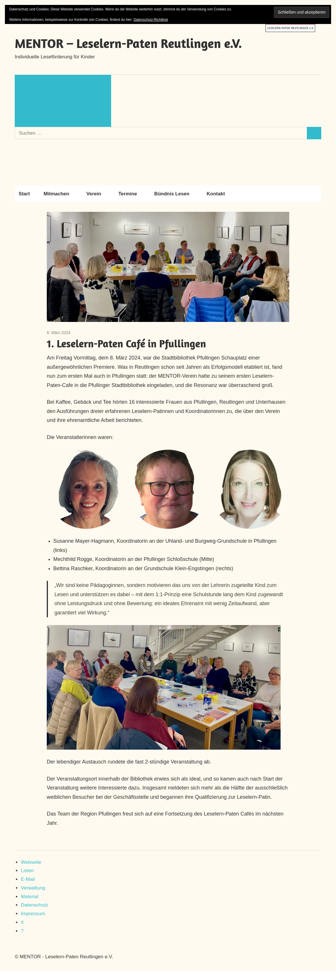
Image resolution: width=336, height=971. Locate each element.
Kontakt (216, 194)
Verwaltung (33, 888)
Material (29, 896)
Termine (130, 194)
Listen (27, 870)
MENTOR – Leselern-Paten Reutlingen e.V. (128, 43)
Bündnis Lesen (174, 194)
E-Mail (28, 879)
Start (24, 194)
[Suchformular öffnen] (63, 101)
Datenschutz (34, 905)
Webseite (31, 862)
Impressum (33, 913)
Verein (96, 194)
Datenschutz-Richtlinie (151, 20)
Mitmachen (59, 194)
